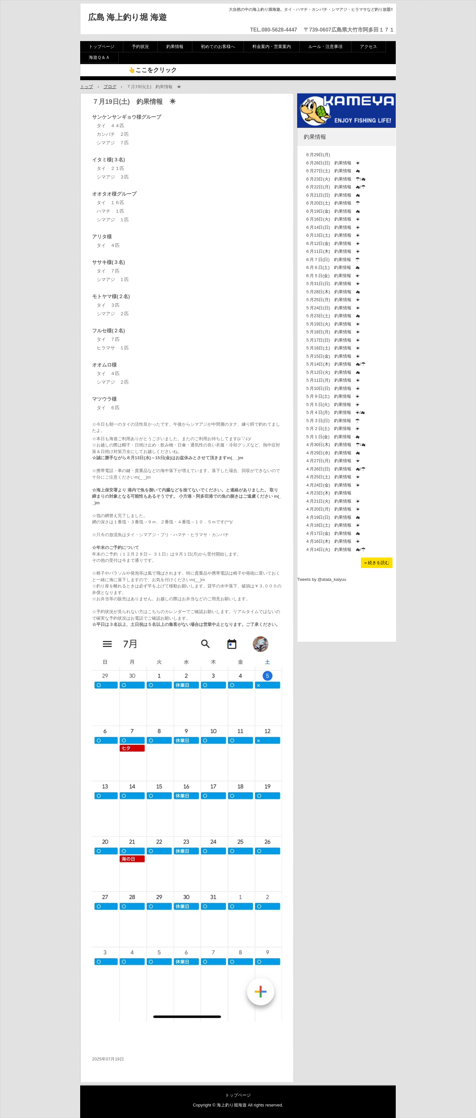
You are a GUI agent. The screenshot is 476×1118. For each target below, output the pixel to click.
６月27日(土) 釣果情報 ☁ (332, 170)
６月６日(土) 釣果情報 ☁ (332, 267)
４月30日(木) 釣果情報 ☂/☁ (335, 444)
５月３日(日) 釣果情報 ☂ (332, 420)
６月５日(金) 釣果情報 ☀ (332, 275)
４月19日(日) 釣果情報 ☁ (332, 517)
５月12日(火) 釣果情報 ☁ (332, 372)
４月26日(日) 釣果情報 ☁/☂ (335, 468)
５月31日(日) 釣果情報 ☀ (332, 283)
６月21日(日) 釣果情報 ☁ (332, 195)
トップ (86, 86)
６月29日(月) (319, 154)
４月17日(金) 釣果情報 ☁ (332, 533)
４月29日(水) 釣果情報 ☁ (332, 452)
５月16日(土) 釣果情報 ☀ (332, 347)
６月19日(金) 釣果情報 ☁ (332, 211)
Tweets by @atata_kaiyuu (321, 579)
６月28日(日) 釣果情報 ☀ (332, 162)
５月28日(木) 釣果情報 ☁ (332, 291)
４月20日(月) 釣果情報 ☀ (332, 509)
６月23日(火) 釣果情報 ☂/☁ (335, 179)
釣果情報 (174, 46)
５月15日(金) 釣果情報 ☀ (332, 356)
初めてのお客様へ (218, 46)
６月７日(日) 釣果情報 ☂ (332, 259)
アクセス (368, 46)
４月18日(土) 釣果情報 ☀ (332, 525)
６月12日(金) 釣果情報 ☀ (332, 243)
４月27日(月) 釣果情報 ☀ (332, 460)
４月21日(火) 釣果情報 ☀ (332, 501)
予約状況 (140, 46)
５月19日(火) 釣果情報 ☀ (332, 323)
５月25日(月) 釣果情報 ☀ (332, 299)
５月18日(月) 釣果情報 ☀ (332, 331)
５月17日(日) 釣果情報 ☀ (332, 340)
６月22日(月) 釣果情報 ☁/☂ (335, 186)
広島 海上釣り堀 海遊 (127, 17)
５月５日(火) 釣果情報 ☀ (332, 404)
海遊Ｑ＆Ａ (99, 57)
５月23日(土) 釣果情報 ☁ (332, 315)
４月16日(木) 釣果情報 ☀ (332, 541)
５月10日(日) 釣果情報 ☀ (332, 388)
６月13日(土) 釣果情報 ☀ (332, 235)
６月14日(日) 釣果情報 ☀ (332, 227)
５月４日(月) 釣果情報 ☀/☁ (335, 412)
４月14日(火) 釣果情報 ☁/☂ (335, 549)
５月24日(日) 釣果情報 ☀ (332, 307)
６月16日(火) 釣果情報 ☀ (332, 219)
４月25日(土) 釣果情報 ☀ (332, 476)
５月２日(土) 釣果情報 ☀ (332, 428)
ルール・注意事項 (325, 46)
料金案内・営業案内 (271, 46)
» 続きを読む (376, 562)
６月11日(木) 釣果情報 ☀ (332, 251)
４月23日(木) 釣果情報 (328, 492)
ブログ (110, 86)
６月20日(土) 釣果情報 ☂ (332, 203)
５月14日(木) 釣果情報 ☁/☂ (335, 364)
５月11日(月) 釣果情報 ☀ (332, 380)
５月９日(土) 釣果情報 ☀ (332, 396)
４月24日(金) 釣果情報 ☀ (332, 485)
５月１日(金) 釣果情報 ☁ (332, 436)
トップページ (101, 46)
